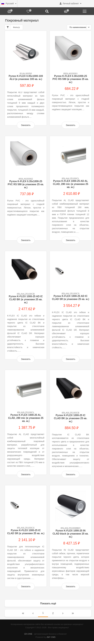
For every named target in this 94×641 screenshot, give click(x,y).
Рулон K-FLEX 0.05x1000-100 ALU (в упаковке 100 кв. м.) (26, 77)
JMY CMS (51, 637)
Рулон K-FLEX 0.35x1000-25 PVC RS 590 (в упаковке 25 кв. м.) (26, 184)
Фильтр (13, 27)
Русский (7, 3)
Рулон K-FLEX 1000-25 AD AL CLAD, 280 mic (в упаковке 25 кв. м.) (70, 184)
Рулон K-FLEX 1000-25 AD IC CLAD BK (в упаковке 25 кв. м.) (26, 299)
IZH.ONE (28, 634)
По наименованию (77, 27)
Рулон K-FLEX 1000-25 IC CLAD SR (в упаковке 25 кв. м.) (25, 532)
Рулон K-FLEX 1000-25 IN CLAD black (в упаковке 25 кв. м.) (71, 533)
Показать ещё (48, 603)
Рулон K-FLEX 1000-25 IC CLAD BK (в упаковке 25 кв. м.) (70, 418)
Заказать (26, 125)
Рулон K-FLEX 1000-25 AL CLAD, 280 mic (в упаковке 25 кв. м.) (25, 418)
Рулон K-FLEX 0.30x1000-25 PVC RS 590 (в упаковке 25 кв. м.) (70, 79)
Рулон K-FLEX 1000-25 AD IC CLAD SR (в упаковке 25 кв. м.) (70, 297)
